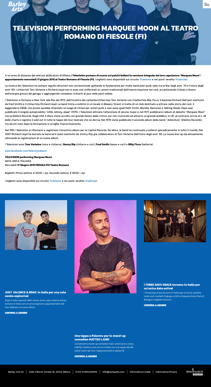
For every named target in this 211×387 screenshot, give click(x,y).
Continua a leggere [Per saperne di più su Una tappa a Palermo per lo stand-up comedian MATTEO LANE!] (86, 356)
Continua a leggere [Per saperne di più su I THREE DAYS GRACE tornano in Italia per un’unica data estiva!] (155, 305)
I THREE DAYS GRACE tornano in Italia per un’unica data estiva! (172, 286)
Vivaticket (181, 79)
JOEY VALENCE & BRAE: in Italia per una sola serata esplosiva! (35, 294)
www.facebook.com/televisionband (25, 151)
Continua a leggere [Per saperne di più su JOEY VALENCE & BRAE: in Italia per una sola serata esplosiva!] (16, 312)
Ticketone (145, 79)
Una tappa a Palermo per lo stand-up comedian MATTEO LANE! (100, 337)
